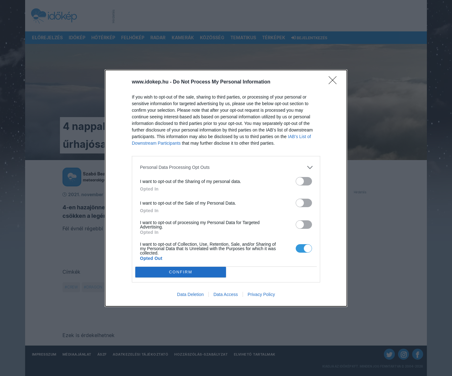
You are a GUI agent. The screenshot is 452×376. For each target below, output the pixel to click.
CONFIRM (180, 272)
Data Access (225, 294)
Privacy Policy (261, 294)
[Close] (335, 82)
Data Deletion (190, 294)
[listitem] (226, 167)
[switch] (304, 181)
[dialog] (226, 188)
